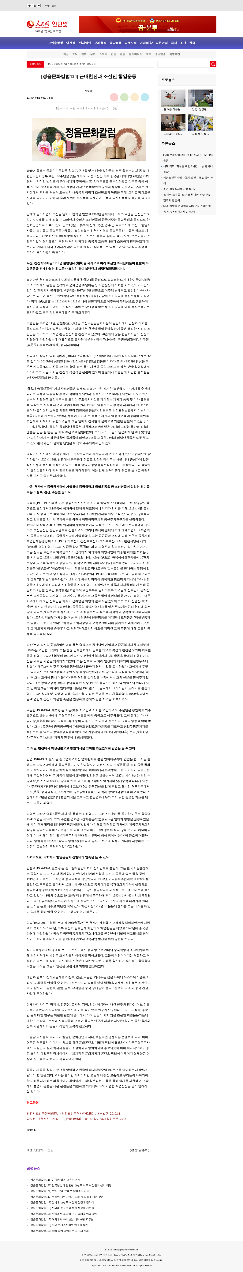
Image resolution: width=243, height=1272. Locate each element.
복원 (72, 108)
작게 (79, 108)
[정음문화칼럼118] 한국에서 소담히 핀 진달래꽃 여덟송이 (63, 1213)
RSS (159, 1255)
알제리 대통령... (173, 133)
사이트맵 (150, 1255)
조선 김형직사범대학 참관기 (179, 189)
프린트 (102, 108)
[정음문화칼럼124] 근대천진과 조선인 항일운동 (72, 64)
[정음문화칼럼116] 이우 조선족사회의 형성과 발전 (58, 1225)
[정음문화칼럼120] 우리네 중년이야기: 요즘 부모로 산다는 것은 (66, 1196)
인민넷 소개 (106, 1255)
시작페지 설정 (49, 5)
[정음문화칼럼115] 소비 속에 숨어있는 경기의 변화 (59, 1230)
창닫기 (116, 108)
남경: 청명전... (200, 109)
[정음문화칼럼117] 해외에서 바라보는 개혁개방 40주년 (61, 1219)
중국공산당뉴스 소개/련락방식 (129, 1255)
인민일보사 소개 (90, 1255)
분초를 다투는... (173, 109)
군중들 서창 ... (200, 133)
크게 (65, 108)
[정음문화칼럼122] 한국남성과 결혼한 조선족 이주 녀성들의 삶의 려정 (70, 1185)
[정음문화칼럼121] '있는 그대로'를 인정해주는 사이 (59, 1191)
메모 (90, 108)
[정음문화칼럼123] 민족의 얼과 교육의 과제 (54, 1179)
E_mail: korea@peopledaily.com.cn (121, 1249)
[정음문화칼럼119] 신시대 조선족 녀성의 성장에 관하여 (61, 1202)
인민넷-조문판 (43, 1150)
